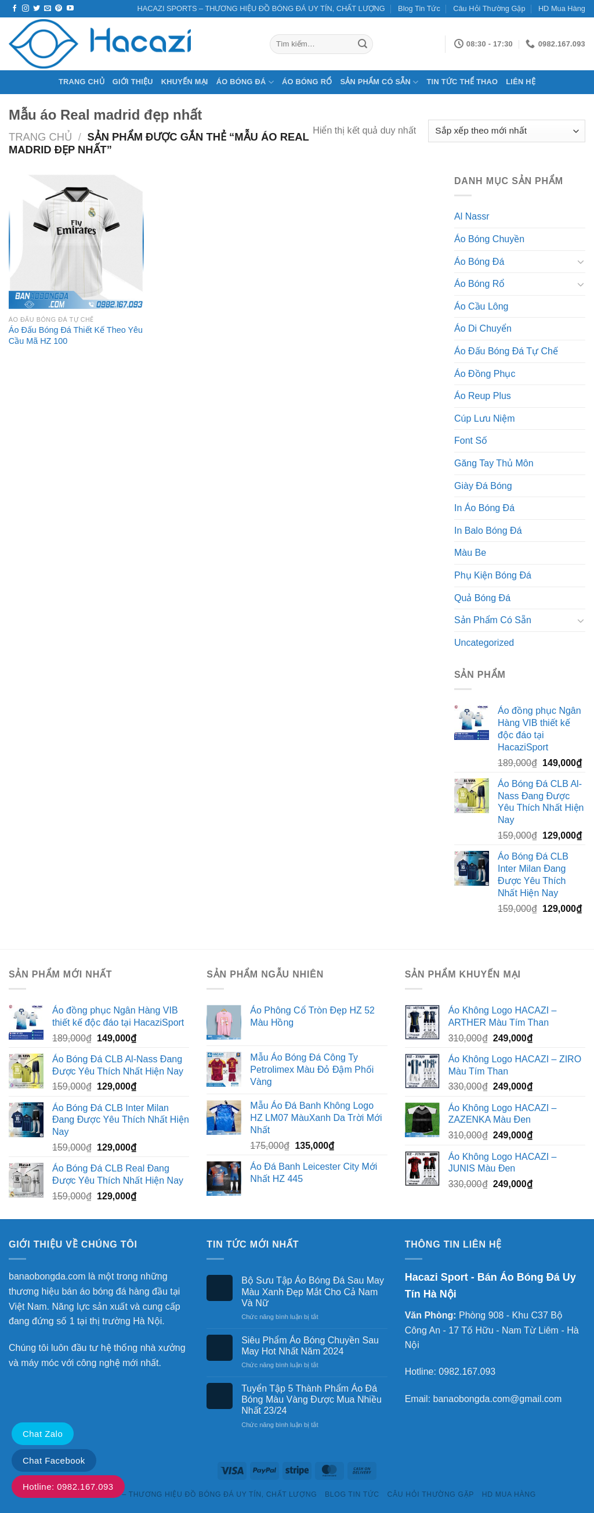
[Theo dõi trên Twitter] (36, 9)
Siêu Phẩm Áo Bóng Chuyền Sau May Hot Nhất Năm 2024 (310, 1345)
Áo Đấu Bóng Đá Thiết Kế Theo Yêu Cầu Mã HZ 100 (76, 335)
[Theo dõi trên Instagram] (25, 9)
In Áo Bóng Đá (484, 508)
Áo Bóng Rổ (307, 81)
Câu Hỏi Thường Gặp (489, 8)
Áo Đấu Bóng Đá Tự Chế (506, 351)
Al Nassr (471, 216)
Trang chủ (81, 81)
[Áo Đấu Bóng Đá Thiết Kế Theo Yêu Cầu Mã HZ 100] (76, 241)
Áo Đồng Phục (484, 374)
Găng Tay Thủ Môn (494, 463)
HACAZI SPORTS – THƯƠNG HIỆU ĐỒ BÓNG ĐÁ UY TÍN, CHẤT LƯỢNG (261, 8)
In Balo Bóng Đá (488, 531)
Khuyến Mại (184, 81)
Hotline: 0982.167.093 (68, 1487)
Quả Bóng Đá (482, 598)
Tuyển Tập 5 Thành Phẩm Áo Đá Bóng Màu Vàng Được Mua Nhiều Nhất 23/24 (311, 1399)
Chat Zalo (43, 1434)
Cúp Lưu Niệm (484, 418)
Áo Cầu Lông (481, 306)
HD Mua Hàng (561, 8)
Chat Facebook (54, 1460)
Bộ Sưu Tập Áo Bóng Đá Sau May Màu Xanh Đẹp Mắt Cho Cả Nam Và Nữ (312, 1291)
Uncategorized (484, 643)
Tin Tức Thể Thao (462, 81)
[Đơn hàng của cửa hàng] (506, 131)
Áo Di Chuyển (483, 328)
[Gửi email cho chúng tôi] (47, 9)
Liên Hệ (520, 81)
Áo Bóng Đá (245, 82)
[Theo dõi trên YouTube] (70, 9)
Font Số (470, 440)
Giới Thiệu (133, 81)
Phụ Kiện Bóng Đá (492, 575)
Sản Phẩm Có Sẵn (379, 82)
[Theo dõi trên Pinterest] (58, 9)
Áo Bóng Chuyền (489, 239)
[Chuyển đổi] (580, 261)
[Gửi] (362, 44)
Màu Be (470, 553)
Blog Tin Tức (419, 8)
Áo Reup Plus (482, 396)
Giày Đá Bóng (483, 486)
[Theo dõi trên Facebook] (14, 9)
